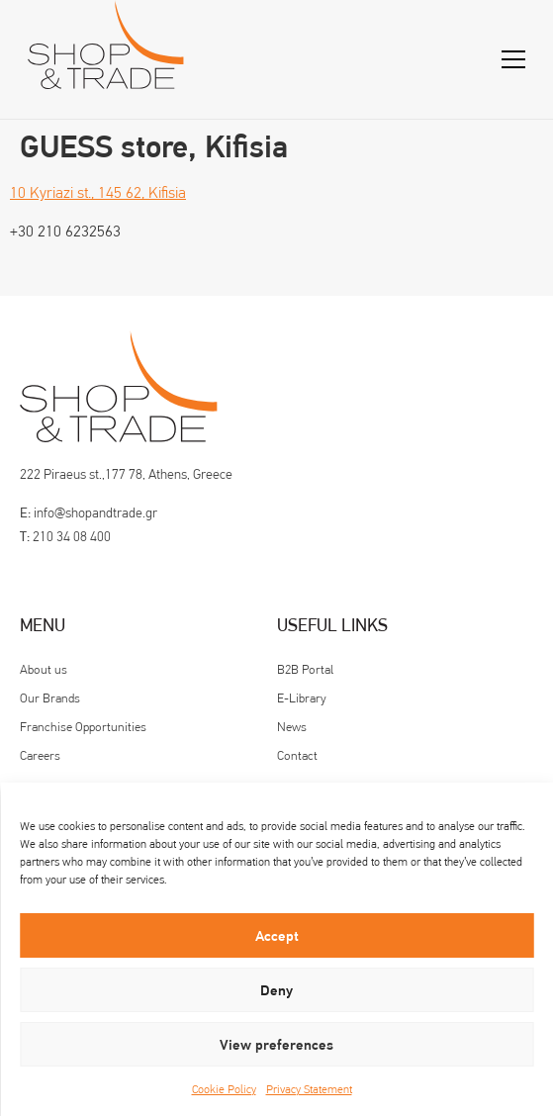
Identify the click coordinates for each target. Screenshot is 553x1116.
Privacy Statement (309, 1089)
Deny (276, 990)
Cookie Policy (224, 1089)
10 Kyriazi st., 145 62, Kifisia (98, 192)
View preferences (276, 1045)
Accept (277, 936)
